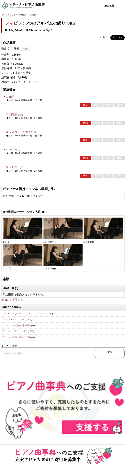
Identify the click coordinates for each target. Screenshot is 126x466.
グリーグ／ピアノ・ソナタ (15, 331)
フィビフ (13, 15)
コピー (25, 49)
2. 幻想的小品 (14, 114)
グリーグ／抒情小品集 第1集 (16, 337)
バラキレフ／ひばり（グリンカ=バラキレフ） (24, 313)
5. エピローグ (14, 167)
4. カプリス (13, 149)
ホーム (4, 15)
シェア (104, 36)
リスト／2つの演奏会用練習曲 (16, 325)
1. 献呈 (10, 96)
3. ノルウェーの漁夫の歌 (21, 132)
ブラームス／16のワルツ (14, 319)
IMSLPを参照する (12, 299)
